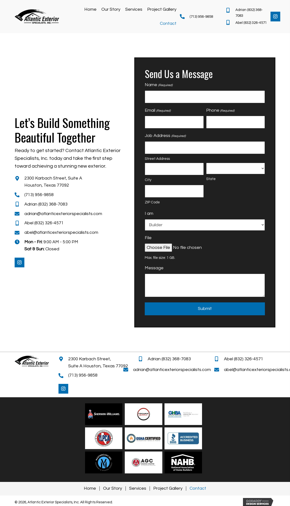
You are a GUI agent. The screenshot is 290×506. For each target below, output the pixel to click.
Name (158, 85)
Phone (220, 110)
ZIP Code (152, 202)
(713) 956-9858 (201, 16)
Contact (198, 488)
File (148, 237)
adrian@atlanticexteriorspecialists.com (63, 213)
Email (157, 110)
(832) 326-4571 (255, 23)
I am (149, 213)
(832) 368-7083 (53, 204)
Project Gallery (168, 488)
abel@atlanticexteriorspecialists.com (61, 232)
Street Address (157, 159)
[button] (275, 16)
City (148, 180)
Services (137, 488)
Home (90, 488)
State (211, 179)
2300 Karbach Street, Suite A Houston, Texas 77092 (98, 362)
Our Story (112, 488)
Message (154, 268)
